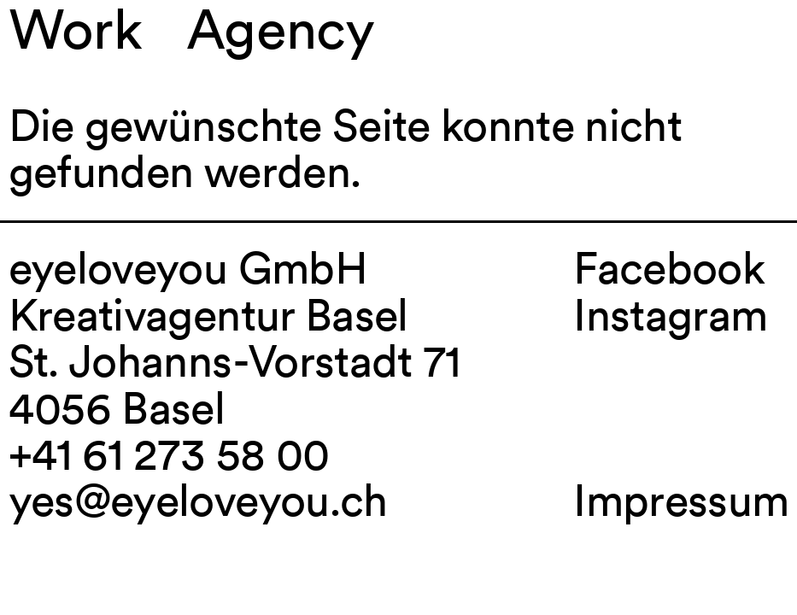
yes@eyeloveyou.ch (198, 500)
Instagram (670, 315)
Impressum (680, 500)
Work (75, 29)
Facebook (669, 268)
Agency (280, 29)
